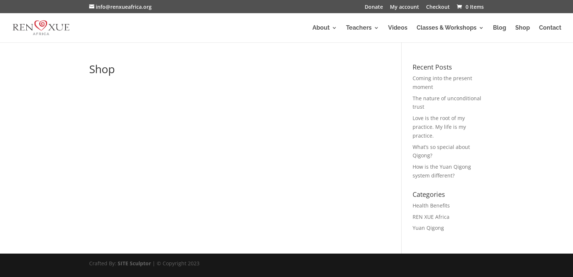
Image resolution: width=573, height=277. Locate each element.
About (321, 28)
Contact (550, 28)
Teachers (359, 28)
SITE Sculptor (134, 263)
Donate (374, 7)
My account (404, 7)
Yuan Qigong (428, 227)
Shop (522, 28)
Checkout (438, 7)
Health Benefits (431, 205)
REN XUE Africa (431, 216)
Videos (397, 28)
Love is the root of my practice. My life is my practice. (439, 127)
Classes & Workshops (447, 28)
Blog (499, 28)
